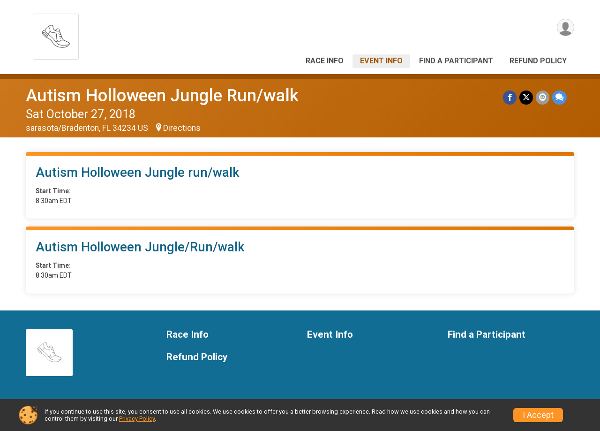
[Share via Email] (542, 97)
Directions (182, 128)
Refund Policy (538, 60)
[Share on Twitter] (526, 97)
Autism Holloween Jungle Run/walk (162, 95)
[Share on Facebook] (510, 97)
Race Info (325, 60)
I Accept (538, 415)
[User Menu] (565, 27)
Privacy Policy (137, 418)
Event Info (381, 60)
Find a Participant (456, 60)
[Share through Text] (559, 97)
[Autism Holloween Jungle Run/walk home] (55, 34)
